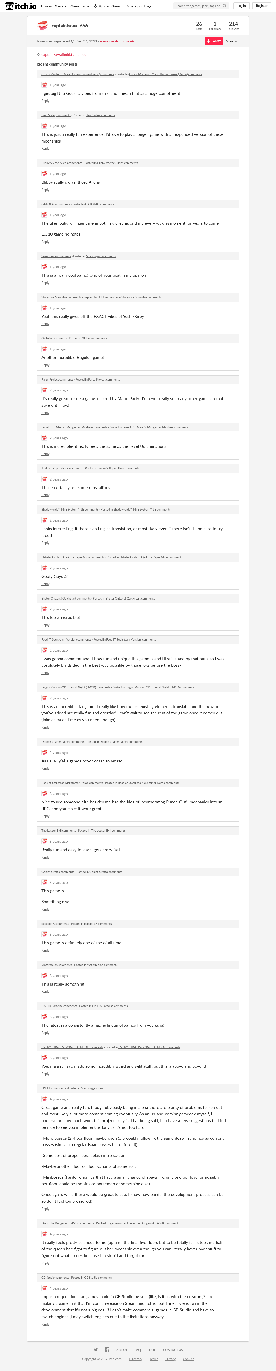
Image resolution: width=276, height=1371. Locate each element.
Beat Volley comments (56, 115)
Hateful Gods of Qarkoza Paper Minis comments (73, 557)
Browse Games (53, 6)
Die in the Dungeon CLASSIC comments (67, 1223)
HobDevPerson (107, 297)
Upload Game (107, 6)
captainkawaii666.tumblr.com (65, 54)
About (121, 1350)
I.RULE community (53, 1088)
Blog (152, 1350)
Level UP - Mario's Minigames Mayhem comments (74, 427)
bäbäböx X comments (55, 924)
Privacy (170, 1359)
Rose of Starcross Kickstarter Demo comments (72, 783)
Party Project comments (57, 379)
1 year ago (58, 85)
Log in (241, 6)
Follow (214, 41)
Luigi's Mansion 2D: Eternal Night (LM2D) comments (75, 687)
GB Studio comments (55, 1277)
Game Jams (79, 6)
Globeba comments (54, 338)
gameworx (116, 1223)
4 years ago (59, 1099)
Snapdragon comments (56, 256)
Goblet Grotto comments (57, 872)
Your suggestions (92, 1088)
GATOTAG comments (55, 204)
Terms (154, 1359)
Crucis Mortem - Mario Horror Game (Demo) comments (77, 74)
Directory (135, 1359)
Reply (45, 101)
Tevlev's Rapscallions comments (62, 468)
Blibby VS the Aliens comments (61, 163)
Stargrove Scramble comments (61, 297)
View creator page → (117, 41)
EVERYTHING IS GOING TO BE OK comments (72, 1047)
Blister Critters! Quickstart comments (66, 598)
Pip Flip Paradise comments (59, 1006)
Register (261, 6)
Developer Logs (138, 6)
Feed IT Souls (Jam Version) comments (66, 639)
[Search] (224, 5)
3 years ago (59, 793)
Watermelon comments (56, 965)
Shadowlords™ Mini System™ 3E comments (70, 509)
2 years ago (59, 390)
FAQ (137, 1350)
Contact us (173, 1350)
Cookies (188, 1359)
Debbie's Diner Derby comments (63, 742)
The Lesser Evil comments (58, 830)
